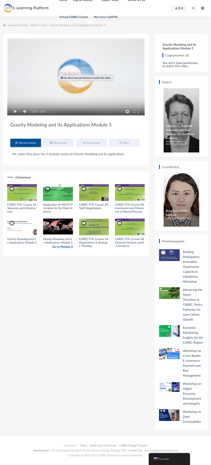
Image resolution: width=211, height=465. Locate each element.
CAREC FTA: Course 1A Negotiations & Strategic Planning (93, 242)
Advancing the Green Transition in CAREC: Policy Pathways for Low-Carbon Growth (192, 304)
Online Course (38, 25)
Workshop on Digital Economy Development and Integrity (192, 393)
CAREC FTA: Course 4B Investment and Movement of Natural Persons (129, 208)
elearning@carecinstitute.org (161, 450)
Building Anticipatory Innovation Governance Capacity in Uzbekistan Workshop (191, 266)
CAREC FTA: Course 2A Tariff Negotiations (93, 206)
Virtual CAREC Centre (73, 17)
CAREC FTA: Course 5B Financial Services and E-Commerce (129, 242)
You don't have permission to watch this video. (180, 64)
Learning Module (18, 25)
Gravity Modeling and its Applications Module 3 (21, 240)
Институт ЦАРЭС (106, 17)
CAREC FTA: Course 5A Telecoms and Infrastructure (21, 208)
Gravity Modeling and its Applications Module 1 (57, 240)
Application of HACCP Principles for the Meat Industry (58, 208)
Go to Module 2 (62, 246)
